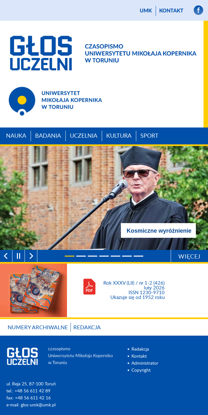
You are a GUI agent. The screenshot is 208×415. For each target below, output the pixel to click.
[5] (115, 256)
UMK (146, 10)
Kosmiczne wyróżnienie (159, 231)
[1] (69, 256)
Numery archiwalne (38, 327)
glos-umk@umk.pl (38, 405)
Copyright (141, 370)
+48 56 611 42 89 (32, 391)
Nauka (16, 136)
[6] (127, 256)
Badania (48, 136)
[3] (92, 256)
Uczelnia (83, 136)
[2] (81, 256)
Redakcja (87, 327)
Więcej (189, 257)
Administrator (144, 363)
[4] (104, 256)
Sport (149, 136)
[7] (138, 256)
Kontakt (171, 10)
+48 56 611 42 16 (33, 398)
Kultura (118, 136)
